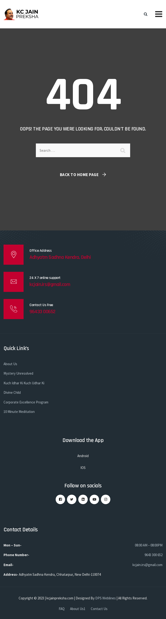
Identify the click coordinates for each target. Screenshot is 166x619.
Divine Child (12, 392)
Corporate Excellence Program (26, 402)
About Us (10, 364)
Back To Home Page (79, 174)
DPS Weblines (105, 598)
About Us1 (77, 608)
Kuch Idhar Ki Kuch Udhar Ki (24, 383)
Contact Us (99, 608)
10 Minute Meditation (19, 411)
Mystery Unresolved (18, 373)
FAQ (62, 608)
